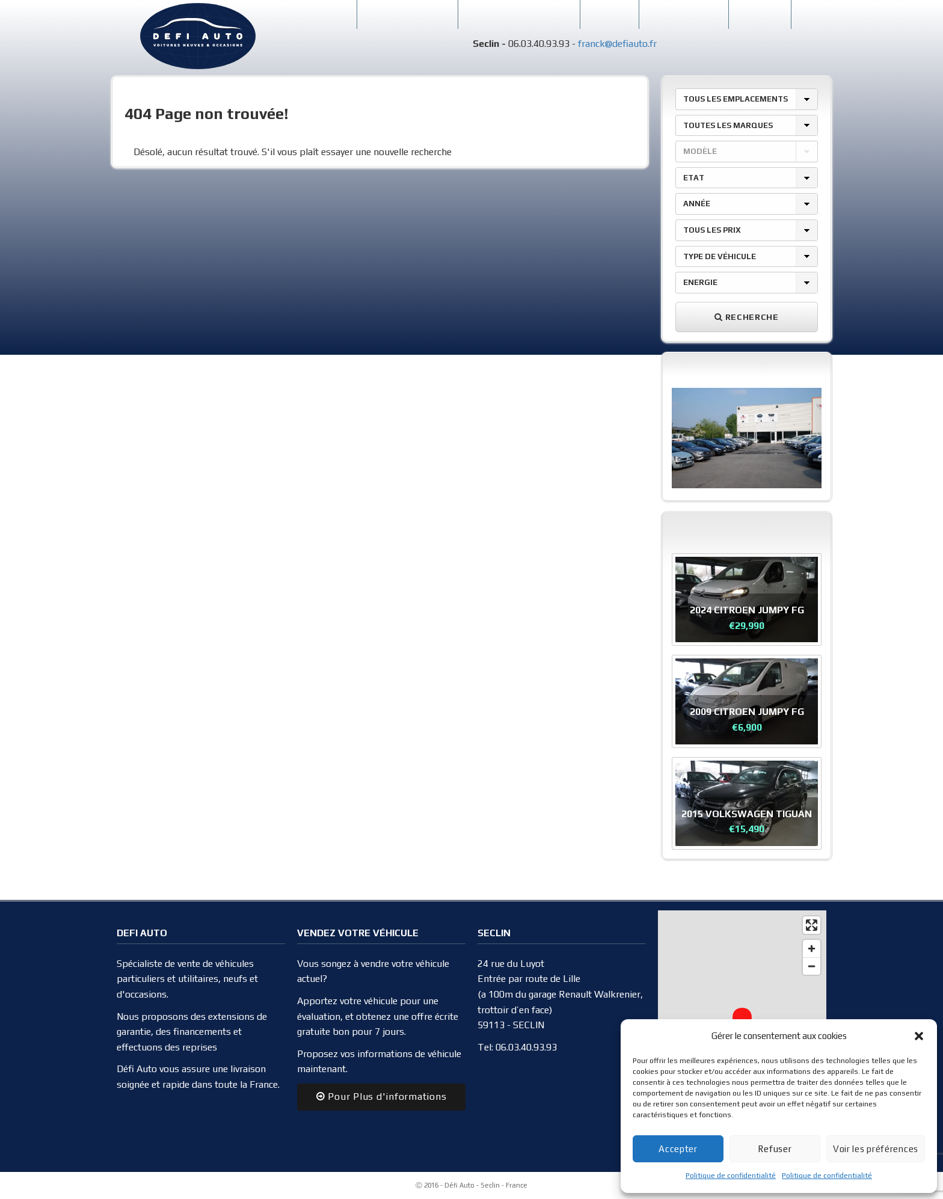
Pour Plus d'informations (381, 1096)
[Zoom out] (811, 966)
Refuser (774, 1149)
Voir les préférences (875, 1149)
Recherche (746, 317)
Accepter (678, 1149)
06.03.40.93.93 (526, 1047)
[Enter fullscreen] (811, 925)
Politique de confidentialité (731, 1175)
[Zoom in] (811, 948)
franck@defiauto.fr (617, 43)
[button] (919, 1036)
